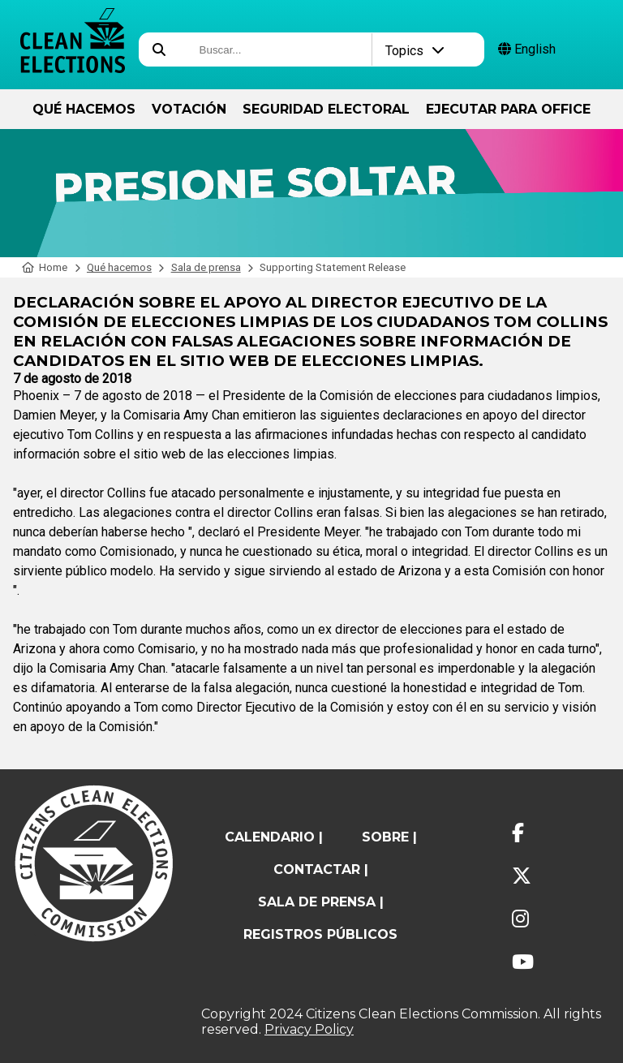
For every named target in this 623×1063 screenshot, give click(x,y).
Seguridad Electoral (326, 109)
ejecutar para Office (508, 109)
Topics (415, 50)
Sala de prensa (206, 267)
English (527, 49)
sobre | (389, 837)
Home (45, 267)
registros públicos (320, 934)
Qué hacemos (83, 109)
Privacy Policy (309, 1029)
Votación (189, 109)
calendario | (274, 837)
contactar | (320, 869)
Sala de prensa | (321, 902)
